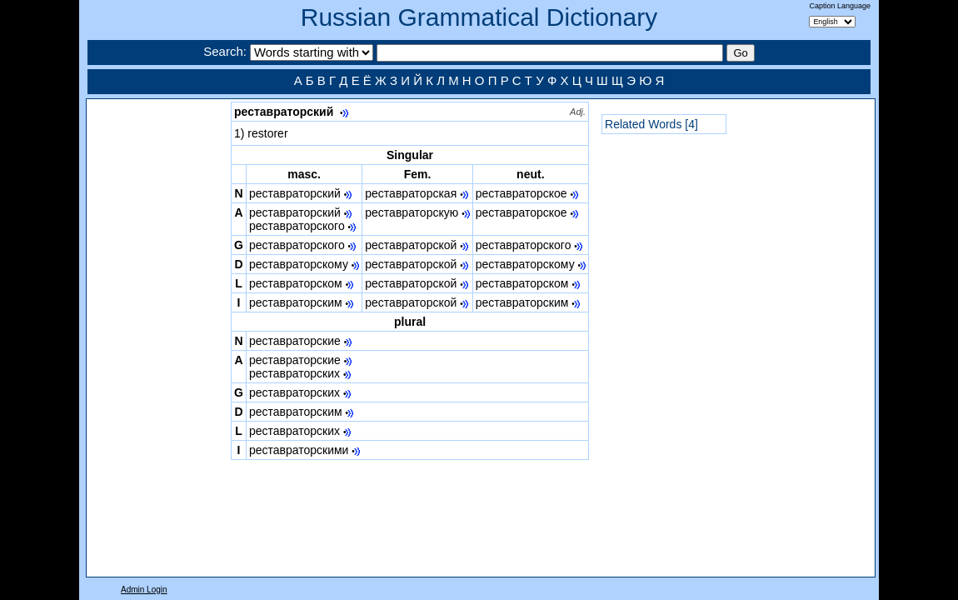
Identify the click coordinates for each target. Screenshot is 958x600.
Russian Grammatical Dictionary (479, 17)
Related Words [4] (651, 124)
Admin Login (144, 589)
